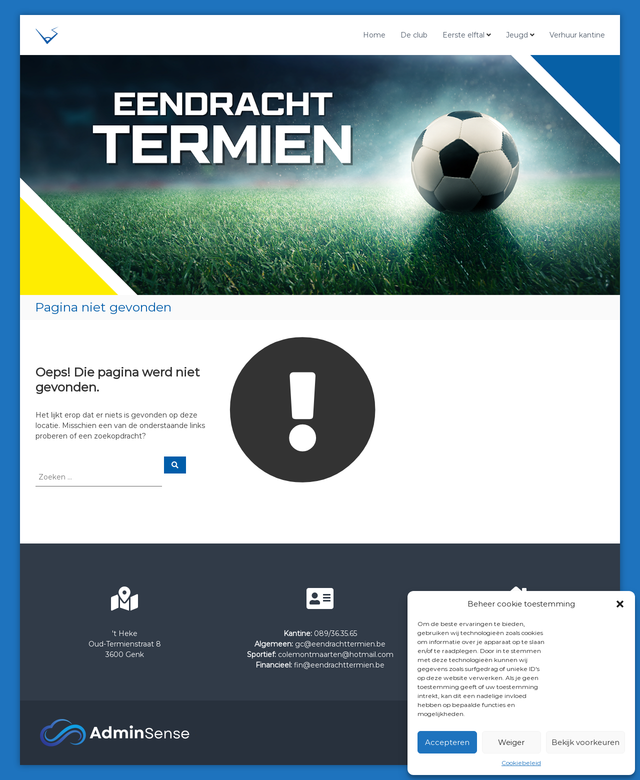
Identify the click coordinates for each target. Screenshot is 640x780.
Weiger (511, 742)
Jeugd (517, 35)
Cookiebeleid (521, 762)
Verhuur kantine (577, 35)
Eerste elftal (463, 35)
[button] (620, 604)
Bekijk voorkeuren (586, 742)
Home (374, 35)
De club (414, 35)
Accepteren (447, 742)
